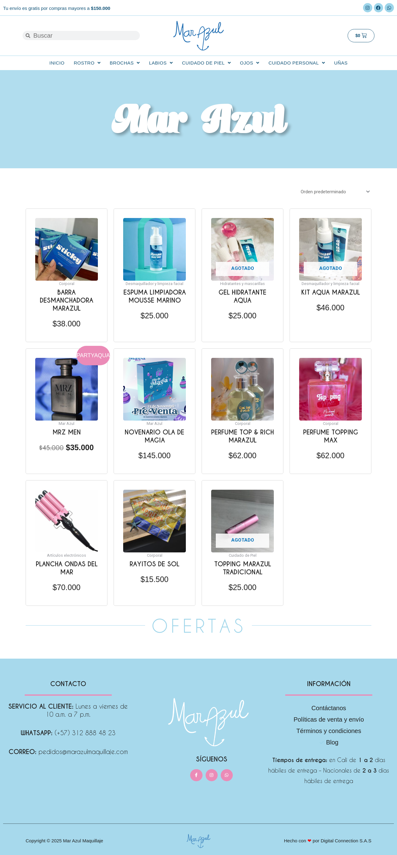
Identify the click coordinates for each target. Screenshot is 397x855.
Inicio (57, 62)
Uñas (341, 62)
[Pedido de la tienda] (334, 192)
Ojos (249, 62)
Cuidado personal (297, 62)
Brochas (125, 62)
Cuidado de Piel (206, 62)
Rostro (87, 62)
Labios (161, 62)
